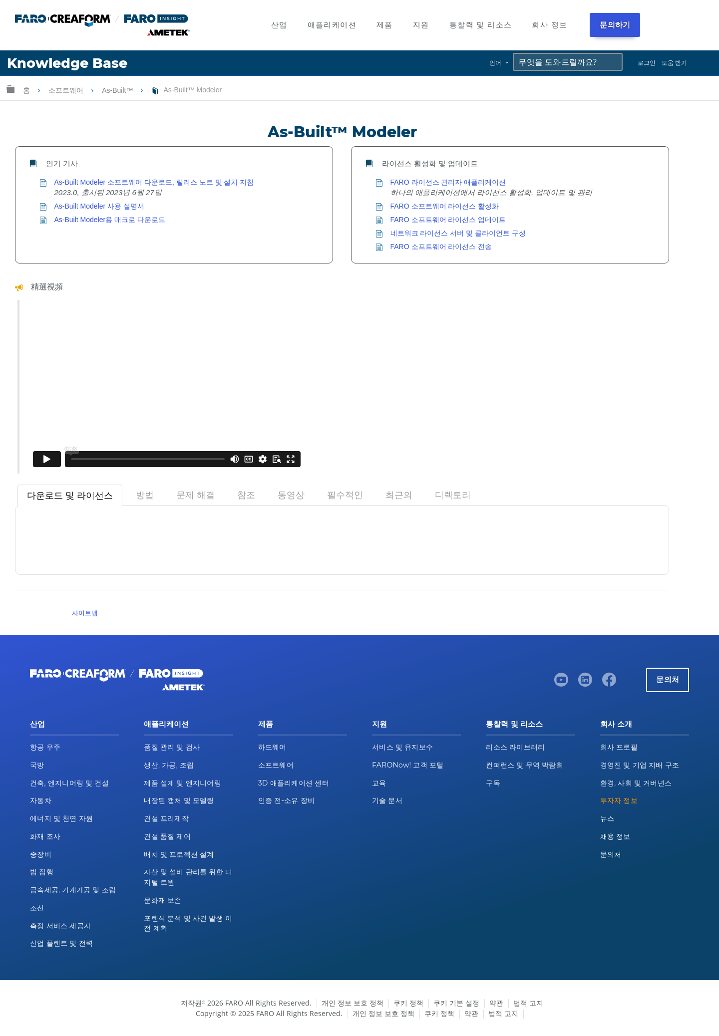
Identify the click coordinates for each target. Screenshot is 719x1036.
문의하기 (615, 24)
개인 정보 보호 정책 (352, 1003)
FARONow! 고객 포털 (407, 765)
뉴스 (607, 818)
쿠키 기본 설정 (456, 1003)
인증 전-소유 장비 (286, 800)
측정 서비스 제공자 (60, 925)
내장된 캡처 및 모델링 (179, 800)
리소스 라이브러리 (515, 747)
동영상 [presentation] (291, 495)
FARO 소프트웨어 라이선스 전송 (441, 247)
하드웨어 (272, 747)
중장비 (40, 854)
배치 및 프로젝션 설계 (179, 854)
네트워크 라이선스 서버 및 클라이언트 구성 (458, 233)
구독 (493, 782)
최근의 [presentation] (398, 495)
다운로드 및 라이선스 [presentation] (70, 496)
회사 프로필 (619, 747)
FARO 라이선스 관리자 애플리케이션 (448, 182)
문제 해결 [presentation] (195, 495)
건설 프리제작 (166, 818)
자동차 (40, 800)
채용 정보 (615, 836)
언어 (495, 62)
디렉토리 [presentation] (453, 495)
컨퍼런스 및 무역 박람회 (524, 765)
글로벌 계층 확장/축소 (10, 88)
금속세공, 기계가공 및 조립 (73, 889)
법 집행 (41, 871)
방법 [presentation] (145, 495)
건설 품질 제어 (167, 836)
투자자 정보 (619, 800)
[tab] (69, 496)
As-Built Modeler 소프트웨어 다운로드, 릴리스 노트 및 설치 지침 (154, 182)
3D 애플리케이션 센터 (293, 782)
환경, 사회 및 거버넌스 (636, 782)
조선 (37, 907)
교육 (379, 782)
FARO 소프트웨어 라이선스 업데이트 (448, 220)
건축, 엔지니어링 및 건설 (69, 782)
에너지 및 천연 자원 (61, 818)
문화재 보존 (162, 900)
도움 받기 (674, 62)
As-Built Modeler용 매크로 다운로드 (109, 220)
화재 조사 (45, 836)
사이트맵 (85, 612)
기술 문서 (387, 800)
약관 (496, 1003)
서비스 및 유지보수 (402, 747)
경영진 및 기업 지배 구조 (640, 765)
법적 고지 (528, 1003)
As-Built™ (118, 90)
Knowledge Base (67, 63)
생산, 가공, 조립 (169, 765)
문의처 (667, 679)
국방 (37, 765)
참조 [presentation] (246, 495)
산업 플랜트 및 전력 (61, 943)
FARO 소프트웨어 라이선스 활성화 (444, 206)
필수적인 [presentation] (345, 495)
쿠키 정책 (408, 1003)
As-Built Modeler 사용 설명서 (99, 206)
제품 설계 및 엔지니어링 (182, 782)
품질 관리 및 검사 (172, 747)
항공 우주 (45, 747)
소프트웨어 (66, 90)
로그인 (647, 62)
